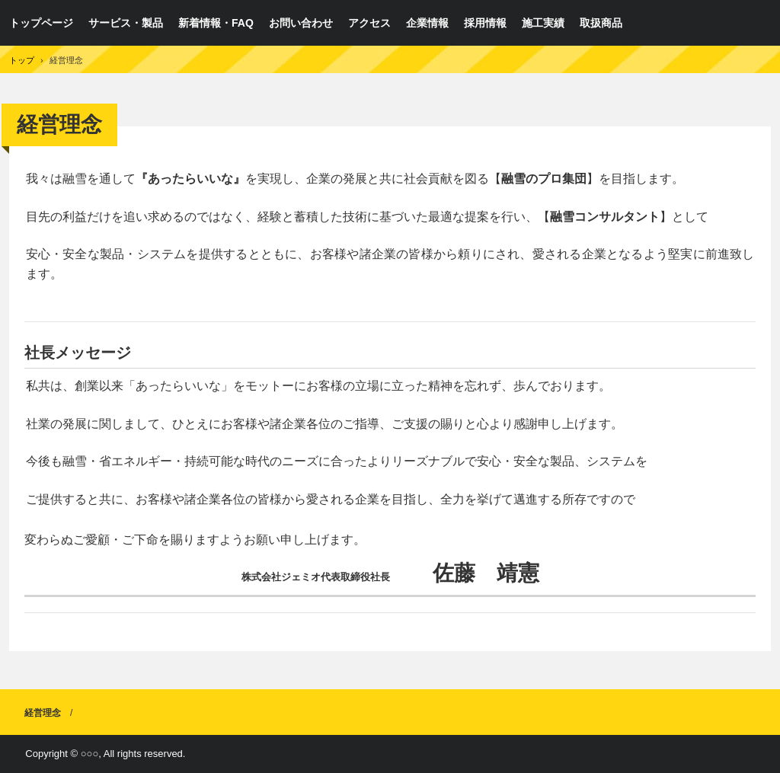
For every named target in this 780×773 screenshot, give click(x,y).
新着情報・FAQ (216, 23)
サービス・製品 (125, 23)
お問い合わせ (301, 23)
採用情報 (485, 23)
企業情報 (427, 23)
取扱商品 (601, 23)
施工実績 (543, 23)
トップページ (41, 23)
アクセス (369, 23)
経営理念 (42, 713)
